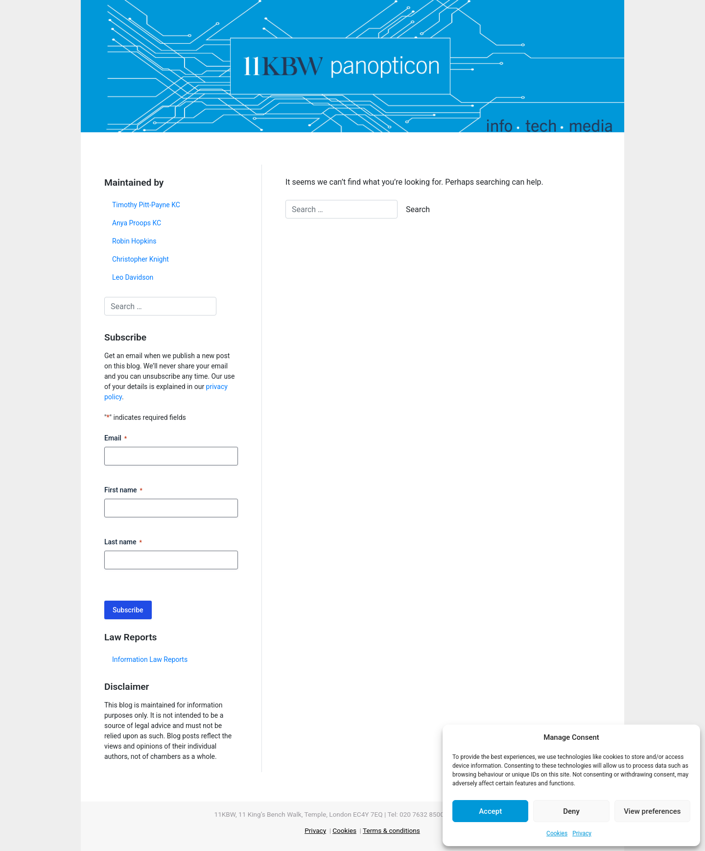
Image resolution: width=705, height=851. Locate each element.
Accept (490, 811)
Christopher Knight (140, 259)
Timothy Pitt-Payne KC (146, 205)
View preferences (652, 811)
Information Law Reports (150, 659)
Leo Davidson (132, 277)
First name (123, 490)
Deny (571, 811)
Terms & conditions (391, 830)
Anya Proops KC (136, 223)
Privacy (581, 833)
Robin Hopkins (134, 241)
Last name (123, 542)
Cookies (556, 833)
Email (115, 438)
